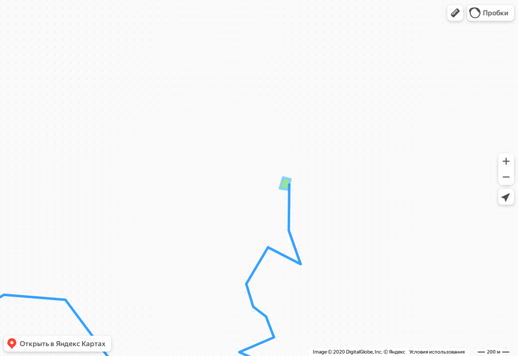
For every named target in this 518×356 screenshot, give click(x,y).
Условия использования (437, 352)
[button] (455, 13)
